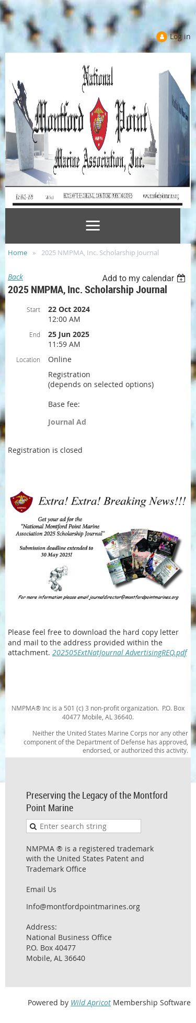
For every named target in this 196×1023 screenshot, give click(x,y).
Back (15, 277)
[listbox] (145, 278)
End (34, 334)
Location (28, 359)
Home (17, 252)
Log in (180, 36)
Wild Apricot (91, 1002)
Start (33, 309)
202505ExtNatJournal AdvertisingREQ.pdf (119, 652)
